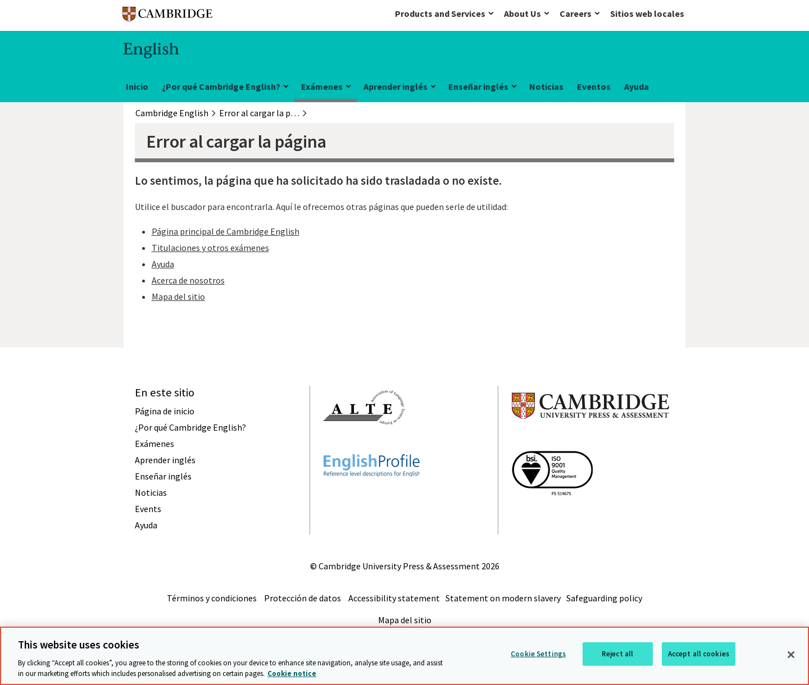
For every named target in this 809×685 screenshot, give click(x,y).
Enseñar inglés (478, 86)
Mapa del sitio (178, 296)
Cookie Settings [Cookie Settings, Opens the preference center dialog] (538, 654)
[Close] (791, 654)
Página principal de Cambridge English (225, 231)
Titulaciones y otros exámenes (210, 247)
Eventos (594, 86)
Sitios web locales (647, 13)
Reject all (617, 654)
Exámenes (322, 86)
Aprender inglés (395, 86)
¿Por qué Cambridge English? (221, 86)
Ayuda (636, 86)
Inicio (137, 86)
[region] (404, 656)
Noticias (546, 86)
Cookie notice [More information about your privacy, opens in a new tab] (291, 673)
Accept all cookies (698, 654)
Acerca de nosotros (188, 280)
